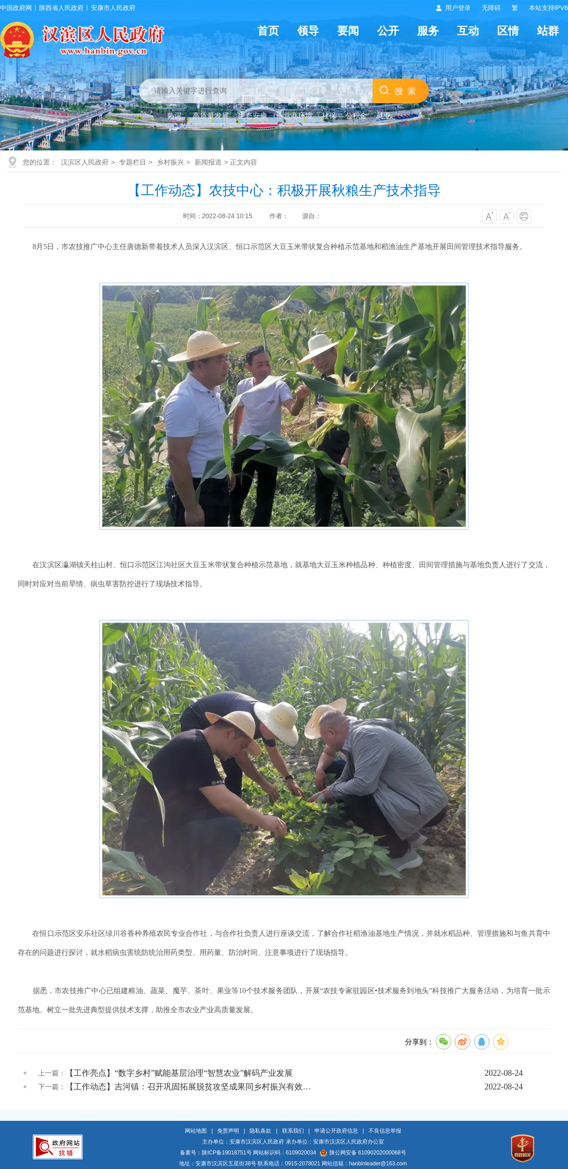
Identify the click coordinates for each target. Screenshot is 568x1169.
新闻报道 (208, 162)
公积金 (356, 116)
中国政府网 (16, 7)
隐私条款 (260, 1131)
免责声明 (228, 1131)
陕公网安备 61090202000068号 (363, 1152)
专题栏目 (132, 162)
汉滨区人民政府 (85, 162)
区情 (508, 31)
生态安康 (252, 116)
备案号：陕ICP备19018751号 (215, 1152)
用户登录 (458, 7)
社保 (329, 116)
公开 (388, 31)
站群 (548, 31)
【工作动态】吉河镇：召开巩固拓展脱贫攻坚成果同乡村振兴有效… (188, 1086)
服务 (428, 31)
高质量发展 (211, 116)
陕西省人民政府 (61, 7)
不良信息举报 (385, 1131)
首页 (268, 31)
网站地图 (196, 1131)
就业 (383, 116)
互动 (468, 31)
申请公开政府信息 (336, 1131)
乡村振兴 (170, 162)
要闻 (348, 31)
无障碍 (491, 7)
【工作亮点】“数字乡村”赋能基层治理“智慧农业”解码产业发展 (179, 1073)
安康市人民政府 (113, 7)
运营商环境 (294, 116)
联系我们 (293, 1131)
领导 (308, 31)
